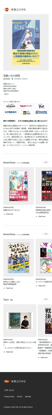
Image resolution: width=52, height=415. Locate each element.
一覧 (46, 162)
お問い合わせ (9, 390)
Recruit (19, 396)
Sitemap (28, 396)
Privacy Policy (9, 396)
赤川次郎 (6, 79)
